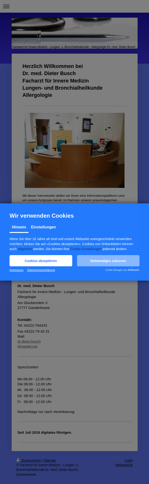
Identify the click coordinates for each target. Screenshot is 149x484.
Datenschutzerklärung (41, 270)
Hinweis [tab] (19, 227)
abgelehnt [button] (25, 249)
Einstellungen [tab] (43, 227)
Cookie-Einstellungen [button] (85, 249)
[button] (41, 260)
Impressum (17, 270)
